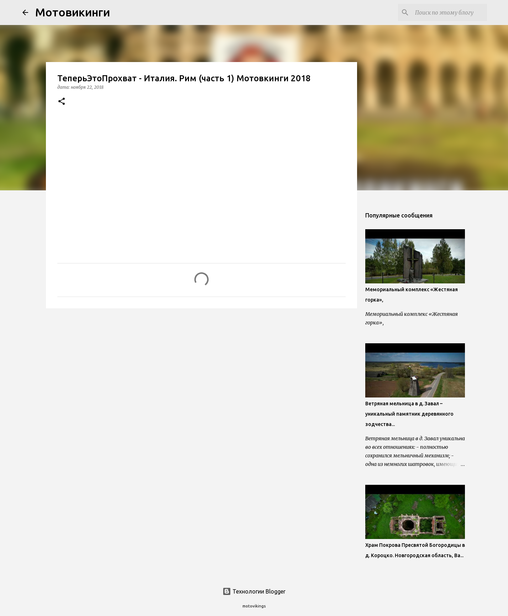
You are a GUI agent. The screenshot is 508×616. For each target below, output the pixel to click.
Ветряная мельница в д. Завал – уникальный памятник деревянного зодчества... (409, 414)
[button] (61, 102)
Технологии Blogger (254, 591)
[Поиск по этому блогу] (449, 12)
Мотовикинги (72, 12)
